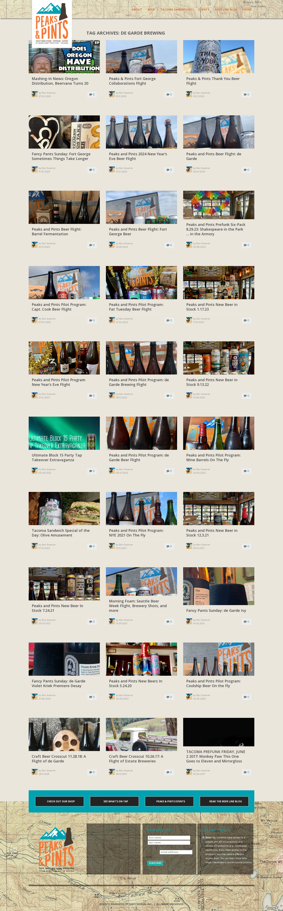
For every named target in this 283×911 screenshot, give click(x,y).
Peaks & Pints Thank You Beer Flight (213, 81)
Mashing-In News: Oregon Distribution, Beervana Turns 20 (60, 81)
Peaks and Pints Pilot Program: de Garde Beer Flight (139, 457)
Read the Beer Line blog (225, 801)
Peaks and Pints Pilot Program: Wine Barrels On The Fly (213, 457)
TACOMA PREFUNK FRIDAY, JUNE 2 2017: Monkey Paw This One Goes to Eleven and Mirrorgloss (215, 756)
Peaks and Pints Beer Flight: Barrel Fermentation (56, 231)
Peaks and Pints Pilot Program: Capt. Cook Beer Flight (59, 307)
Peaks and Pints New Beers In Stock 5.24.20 (135, 683)
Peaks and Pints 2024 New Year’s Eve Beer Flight (138, 156)
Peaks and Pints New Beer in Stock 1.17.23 (211, 307)
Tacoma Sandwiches (176, 9)
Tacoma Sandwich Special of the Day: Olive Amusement (61, 533)
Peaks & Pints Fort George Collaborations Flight (132, 81)
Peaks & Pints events (170, 801)
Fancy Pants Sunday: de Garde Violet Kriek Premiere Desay (58, 683)
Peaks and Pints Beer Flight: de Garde (213, 156)
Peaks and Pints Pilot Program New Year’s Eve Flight (58, 382)
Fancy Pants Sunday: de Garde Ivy (216, 610)
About (137, 9)
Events (203, 9)
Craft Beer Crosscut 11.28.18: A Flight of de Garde (59, 758)
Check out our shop (60, 801)
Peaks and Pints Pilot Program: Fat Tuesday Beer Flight (136, 307)
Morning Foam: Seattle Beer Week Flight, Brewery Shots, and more (138, 606)
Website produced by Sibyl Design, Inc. (125, 904)
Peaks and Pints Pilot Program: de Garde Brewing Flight (139, 382)
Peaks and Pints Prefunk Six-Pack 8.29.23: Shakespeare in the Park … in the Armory (215, 229)
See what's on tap (115, 801)
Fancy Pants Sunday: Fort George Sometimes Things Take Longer (61, 156)
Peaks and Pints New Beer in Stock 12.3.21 (211, 533)
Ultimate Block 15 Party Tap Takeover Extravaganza (57, 457)
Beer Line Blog (226, 9)
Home (247, 9)
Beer (151, 9)
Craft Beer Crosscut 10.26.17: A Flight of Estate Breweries (136, 758)
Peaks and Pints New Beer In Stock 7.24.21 (57, 608)
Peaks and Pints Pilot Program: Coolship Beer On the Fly (213, 683)
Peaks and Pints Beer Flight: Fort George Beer (138, 231)
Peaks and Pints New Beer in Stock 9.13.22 (211, 382)
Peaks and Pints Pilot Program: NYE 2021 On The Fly (136, 533)
